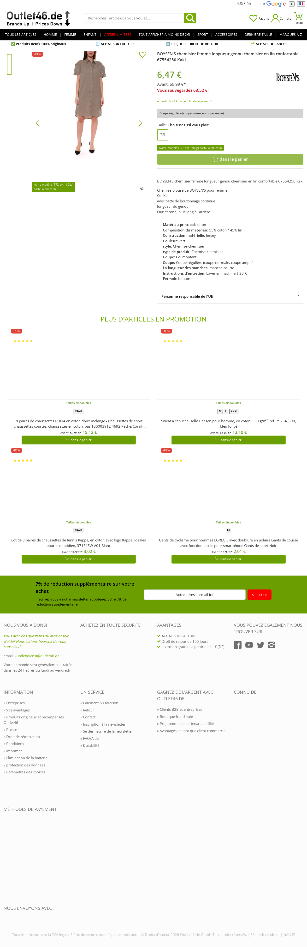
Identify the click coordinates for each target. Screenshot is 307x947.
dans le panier (78, 440)
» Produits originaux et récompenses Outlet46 (34, 720)
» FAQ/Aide (89, 738)
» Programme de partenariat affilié (185, 723)
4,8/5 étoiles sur (261, 3)
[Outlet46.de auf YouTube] (249, 645)
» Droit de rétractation (22, 736)
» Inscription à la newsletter (102, 724)
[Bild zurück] (38, 123)
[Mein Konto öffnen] (281, 18)
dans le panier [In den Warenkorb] (230, 159)
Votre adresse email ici (194, 594)
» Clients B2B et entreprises (179, 709)
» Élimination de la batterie (25, 757)
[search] (190, 18)
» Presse (10, 729)
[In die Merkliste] (142, 55)
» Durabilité (89, 745)
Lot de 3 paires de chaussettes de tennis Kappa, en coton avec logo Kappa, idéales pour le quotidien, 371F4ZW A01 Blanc (78, 543)
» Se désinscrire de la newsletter (106, 731)
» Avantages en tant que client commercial (191, 730)
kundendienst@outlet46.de (37, 655)
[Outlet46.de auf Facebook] (238, 645)
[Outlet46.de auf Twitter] (260, 645)
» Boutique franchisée (175, 716)
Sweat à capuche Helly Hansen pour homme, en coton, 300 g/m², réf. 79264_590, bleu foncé (228, 424)
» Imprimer (13, 750)
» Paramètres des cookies (24, 772)
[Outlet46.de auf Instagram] (271, 645)
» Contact (87, 717)
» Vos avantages (17, 710)
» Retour (87, 710)
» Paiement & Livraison (99, 702)
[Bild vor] (140, 123)
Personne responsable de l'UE (187, 296)
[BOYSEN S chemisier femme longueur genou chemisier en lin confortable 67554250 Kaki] (89, 123)
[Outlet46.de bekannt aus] (237, 744)
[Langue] (301, 3)
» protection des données (24, 765)
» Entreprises (14, 702)
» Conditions (14, 743)
